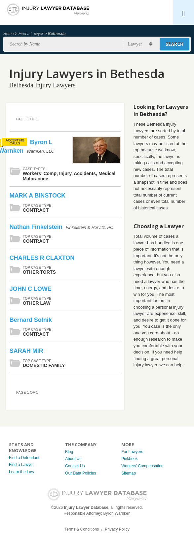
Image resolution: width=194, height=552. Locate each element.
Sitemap (128, 473)
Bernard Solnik (31, 320)
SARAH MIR (26, 351)
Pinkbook (129, 458)
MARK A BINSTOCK (37, 195)
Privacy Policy (117, 529)
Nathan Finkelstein (37, 227)
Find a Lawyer (31, 33)
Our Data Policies (80, 473)
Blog (69, 451)
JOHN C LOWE (31, 289)
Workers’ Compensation (142, 466)
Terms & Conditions (81, 529)
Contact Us (75, 466)
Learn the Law (21, 472)
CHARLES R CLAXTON (42, 258)
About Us (73, 458)
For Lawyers (132, 451)
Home (8, 33)
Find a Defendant (24, 457)
